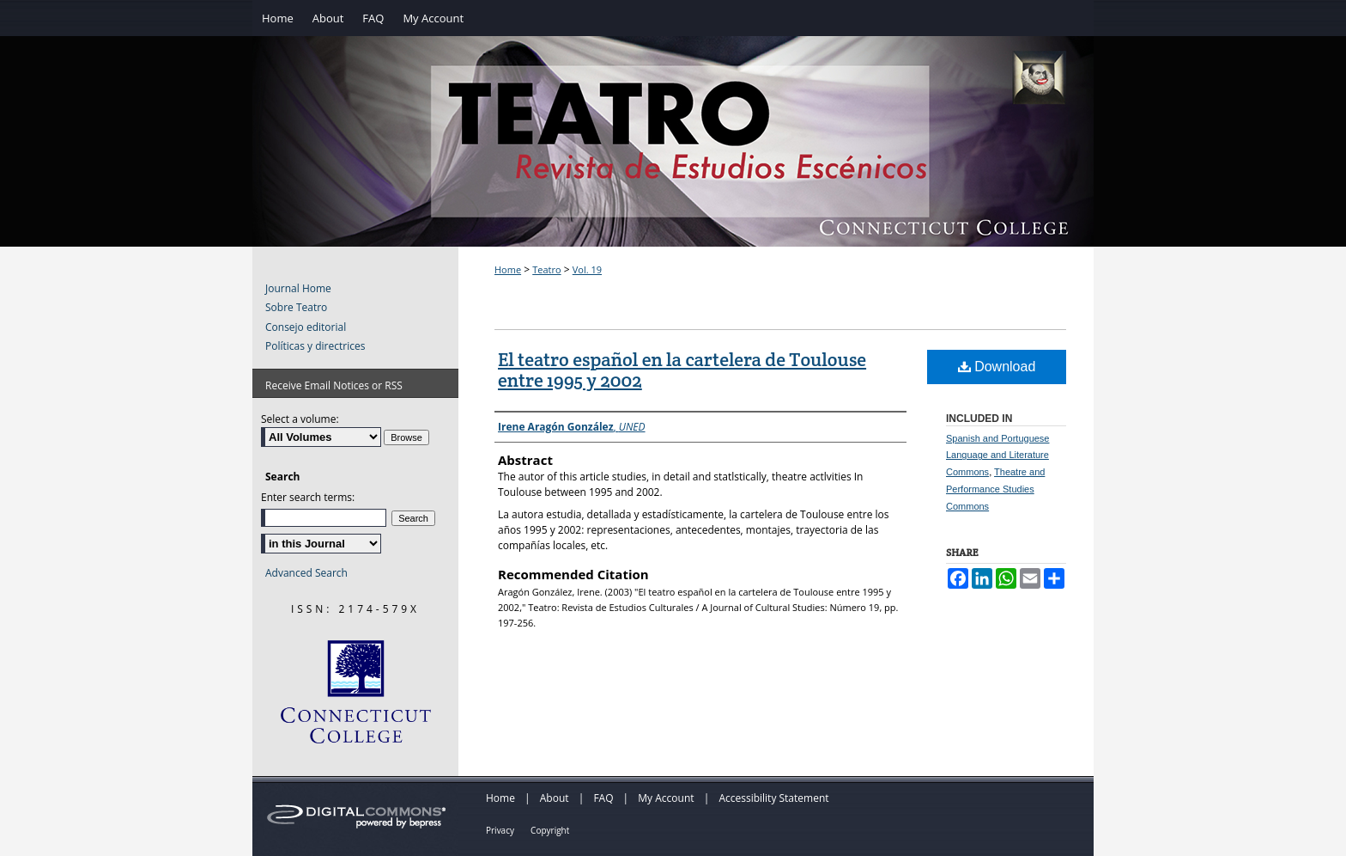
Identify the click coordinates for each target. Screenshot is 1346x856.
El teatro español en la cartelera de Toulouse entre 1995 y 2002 (682, 369)
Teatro (546, 269)
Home (507, 269)
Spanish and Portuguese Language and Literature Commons (997, 455)
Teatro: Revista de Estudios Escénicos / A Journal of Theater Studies (673, 159)
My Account (666, 798)
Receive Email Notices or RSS (334, 385)
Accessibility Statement (773, 798)
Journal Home (298, 289)
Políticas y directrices (315, 346)
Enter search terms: (308, 497)
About (554, 798)
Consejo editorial (305, 327)
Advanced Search (306, 573)
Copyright (550, 830)
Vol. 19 (587, 269)
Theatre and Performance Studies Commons (995, 489)
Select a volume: (300, 419)
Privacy (500, 830)
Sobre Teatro (296, 308)
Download (997, 366)
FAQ (603, 798)
